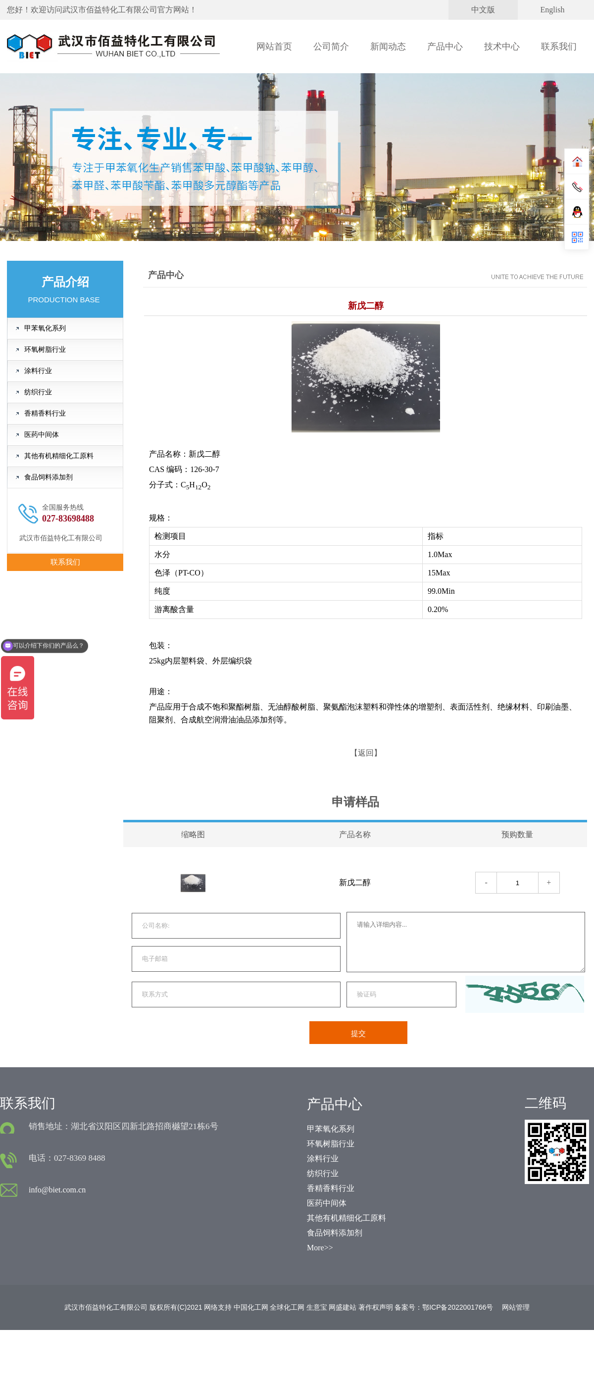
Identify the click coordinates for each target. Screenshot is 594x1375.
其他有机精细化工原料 (59, 456)
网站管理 (516, 1307)
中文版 (483, 9)
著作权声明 (375, 1307)
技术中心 (502, 46)
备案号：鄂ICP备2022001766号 (444, 1307)
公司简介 (331, 46)
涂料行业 (38, 371)
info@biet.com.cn (57, 1189)
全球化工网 (287, 1307)
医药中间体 (41, 434)
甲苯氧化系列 (45, 328)
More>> (320, 1247)
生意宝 (316, 1307)
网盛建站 (342, 1307)
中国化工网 (251, 1307)
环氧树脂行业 (45, 349)
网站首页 (274, 46)
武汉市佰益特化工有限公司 (109, 9)
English (553, 9)
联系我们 (559, 46)
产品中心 (445, 46)
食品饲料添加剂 (48, 477)
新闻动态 (388, 46)
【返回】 (366, 753)
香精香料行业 (45, 413)
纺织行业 (38, 392)
